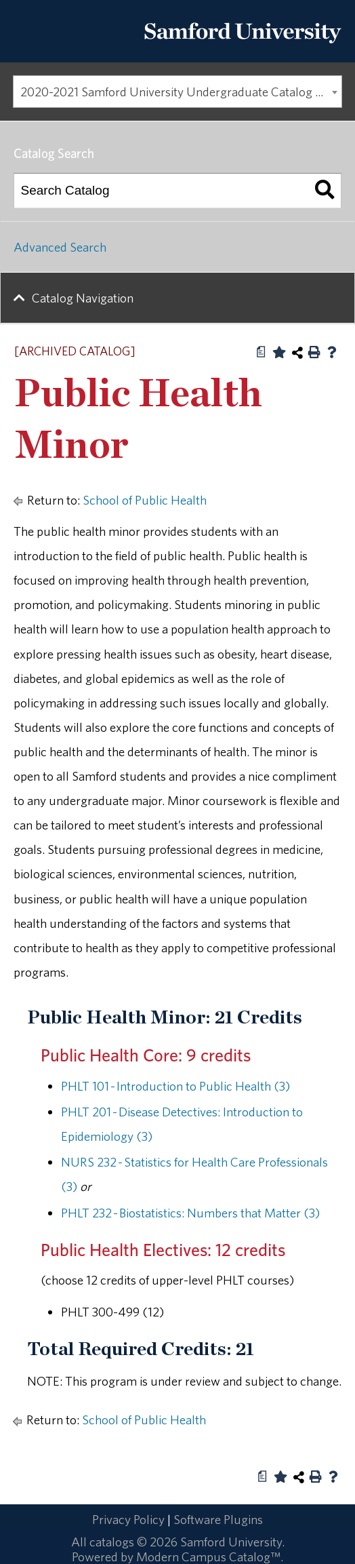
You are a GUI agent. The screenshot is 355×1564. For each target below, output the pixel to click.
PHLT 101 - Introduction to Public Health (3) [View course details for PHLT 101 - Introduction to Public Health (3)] (175, 1085)
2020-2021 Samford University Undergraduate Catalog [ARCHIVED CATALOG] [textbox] (181, 91)
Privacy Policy (128, 1519)
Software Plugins (218, 1519)
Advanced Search (60, 246)
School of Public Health (145, 499)
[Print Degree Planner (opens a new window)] (261, 352)
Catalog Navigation (82, 297)
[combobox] (177, 91)
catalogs (111, 1541)
